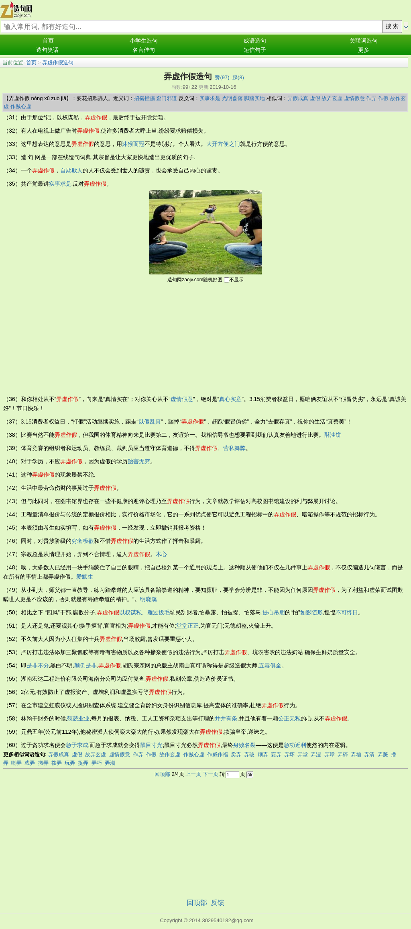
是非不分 (37, 665)
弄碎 (343, 754)
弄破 (249, 754)
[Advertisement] (205, 338)
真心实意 (230, 399)
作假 (383, 98)
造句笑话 (47, 50)
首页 (48, 41)
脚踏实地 (254, 98)
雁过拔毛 (158, 612)
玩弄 (70, 763)
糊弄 (263, 754)
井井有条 (226, 718)
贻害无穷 (139, 461)
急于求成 (77, 745)
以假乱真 (149, 421)
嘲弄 (16, 763)
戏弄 (29, 763)
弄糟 (356, 754)
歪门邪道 (166, 98)
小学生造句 (144, 41)
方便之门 (229, 144)
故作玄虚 (169, 754)
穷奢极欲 (82, 541)
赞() (222, 77)
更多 (363, 50)
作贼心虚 (20, 106)
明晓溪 (148, 599)
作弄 (371, 98)
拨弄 (56, 763)
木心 (161, 554)
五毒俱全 (270, 665)
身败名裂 (244, 745)
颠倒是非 (85, 665)
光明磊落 (232, 98)
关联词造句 (364, 41)
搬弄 (43, 763)
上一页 (193, 774)
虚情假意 (354, 98)
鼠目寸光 (151, 745)
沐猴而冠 (133, 144)
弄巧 (97, 763)
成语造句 (255, 41)
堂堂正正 (187, 625)
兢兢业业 (78, 718)
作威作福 (217, 754)
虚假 (315, 98)
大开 (212, 144)
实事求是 (209, 98)
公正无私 (289, 718)
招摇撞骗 (144, 98)
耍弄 (276, 754)
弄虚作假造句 (57, 62)
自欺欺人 (71, 170)
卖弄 (236, 754)
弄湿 (316, 754)
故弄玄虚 (331, 98)
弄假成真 (297, 98)
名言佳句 (143, 50)
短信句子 (255, 50)
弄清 (369, 754)
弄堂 (302, 754)
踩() (238, 77)
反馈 (217, 902)
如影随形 (311, 612)
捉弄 (83, 763)
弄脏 (383, 754)
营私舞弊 (234, 448)
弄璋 (329, 754)
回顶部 (162, 774)
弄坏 (289, 754)
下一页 (210, 774)
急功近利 (295, 745)
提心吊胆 (273, 612)
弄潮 (110, 763)
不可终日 (347, 612)
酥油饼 (332, 435)
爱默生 (84, 576)
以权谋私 (130, 612)
